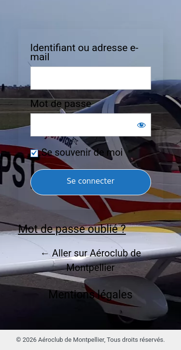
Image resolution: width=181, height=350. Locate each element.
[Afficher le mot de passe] (141, 124)
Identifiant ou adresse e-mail (84, 52)
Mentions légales (90, 294)
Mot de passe (61, 103)
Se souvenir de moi (82, 152)
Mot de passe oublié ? (72, 229)
